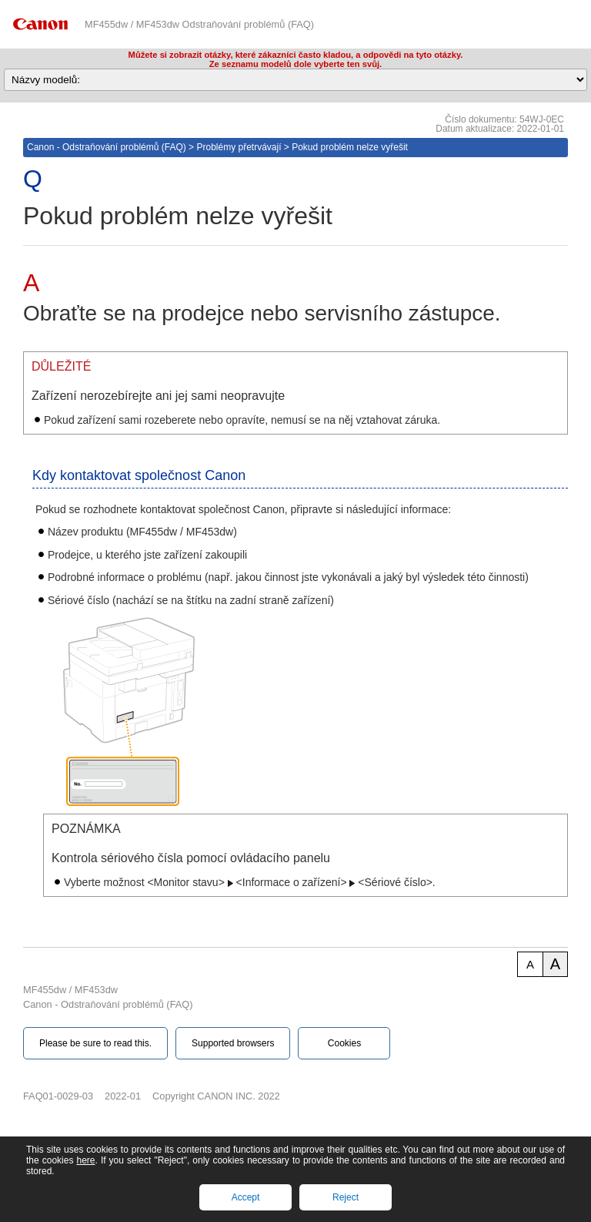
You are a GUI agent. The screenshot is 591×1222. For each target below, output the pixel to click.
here (85, 1160)
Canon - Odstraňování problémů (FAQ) (106, 147)
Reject (345, 1197)
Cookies (344, 1043)
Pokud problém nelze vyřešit (350, 147)
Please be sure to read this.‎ (95, 1043)
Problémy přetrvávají (238, 147)
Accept (246, 1197)
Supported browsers (233, 1043)
